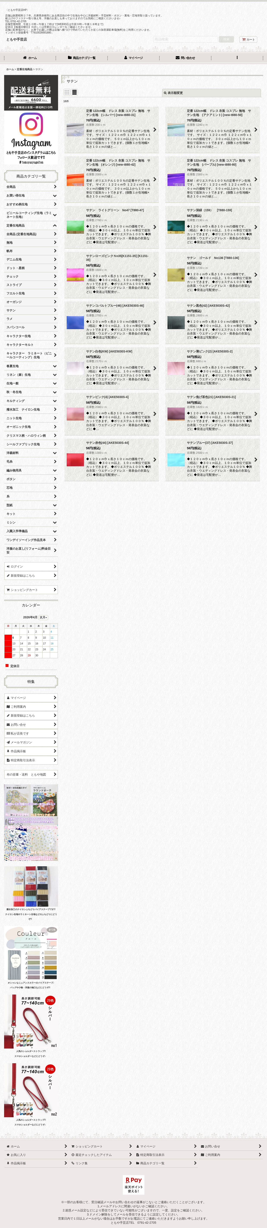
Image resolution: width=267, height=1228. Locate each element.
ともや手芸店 (16, 39)
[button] (237, 58)
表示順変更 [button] (173, 93)
